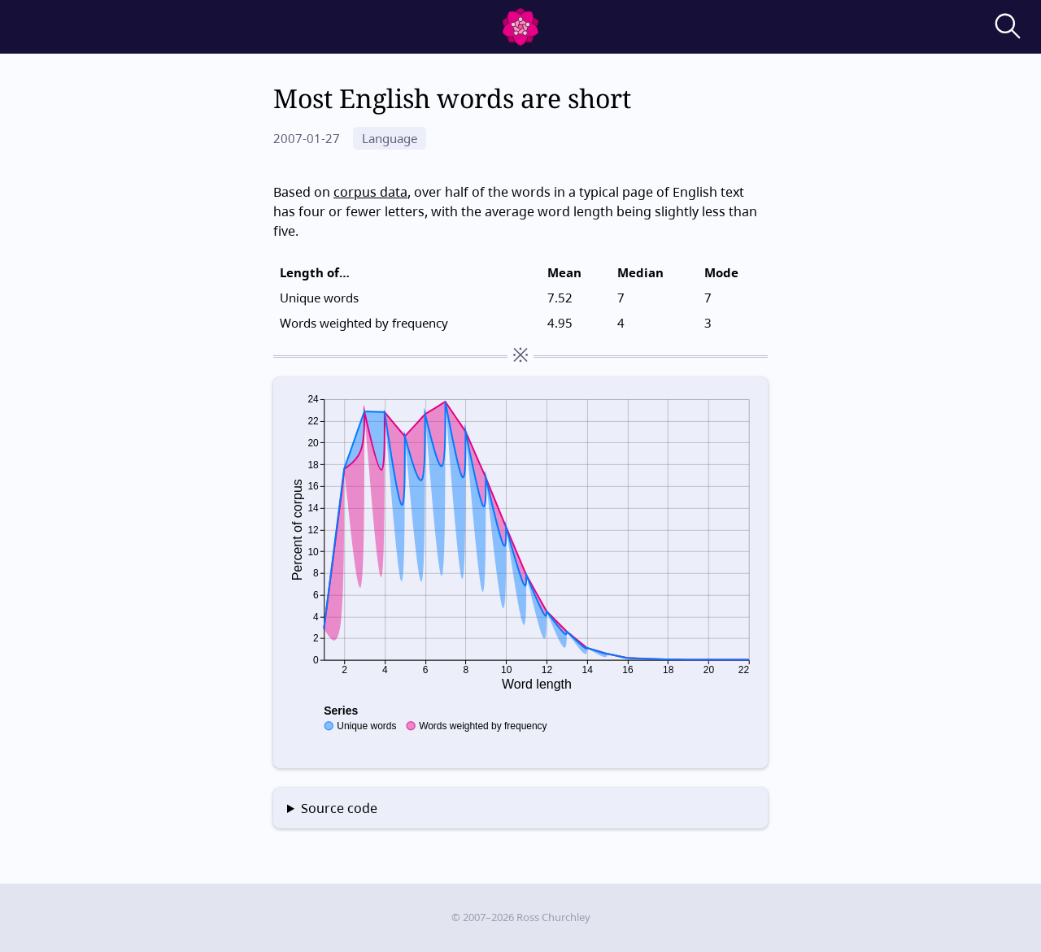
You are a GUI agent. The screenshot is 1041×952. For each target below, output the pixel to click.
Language (389, 138)
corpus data (370, 192)
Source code (339, 808)
